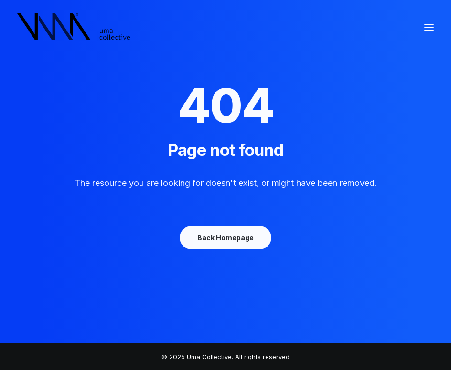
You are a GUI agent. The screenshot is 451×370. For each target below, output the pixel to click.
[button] (429, 27)
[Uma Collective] (73, 27)
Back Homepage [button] (225, 238)
